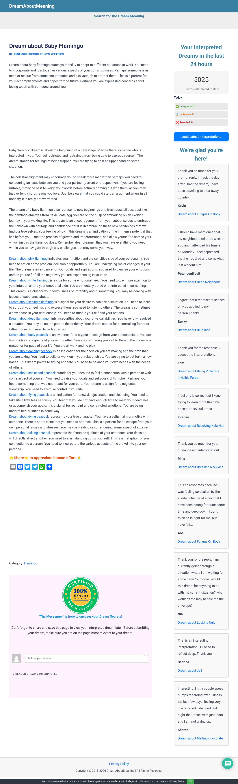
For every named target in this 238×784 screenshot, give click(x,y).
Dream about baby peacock (29, 334)
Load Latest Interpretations (201, 137)
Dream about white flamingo (30, 280)
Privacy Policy (119, 771)
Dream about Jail (190, 677)
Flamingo (31, 563)
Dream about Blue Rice (194, 330)
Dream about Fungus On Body (199, 214)
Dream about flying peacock (29, 394)
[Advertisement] (80, 120)
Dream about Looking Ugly (197, 629)
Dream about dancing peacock (31, 351)
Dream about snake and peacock (33, 373)
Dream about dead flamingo (29, 318)
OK (190, 781)
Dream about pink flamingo (29, 258)
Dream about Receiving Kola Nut (198, 429)
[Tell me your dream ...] (87, 658)
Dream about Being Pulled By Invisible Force (199, 374)
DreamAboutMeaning (32, 6)
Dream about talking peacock (30, 433)
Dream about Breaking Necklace (201, 474)
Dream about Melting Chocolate (201, 745)
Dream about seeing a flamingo (32, 302)
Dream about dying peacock (29, 416)
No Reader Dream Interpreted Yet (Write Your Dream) (37, 53)
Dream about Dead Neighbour (199, 282)
